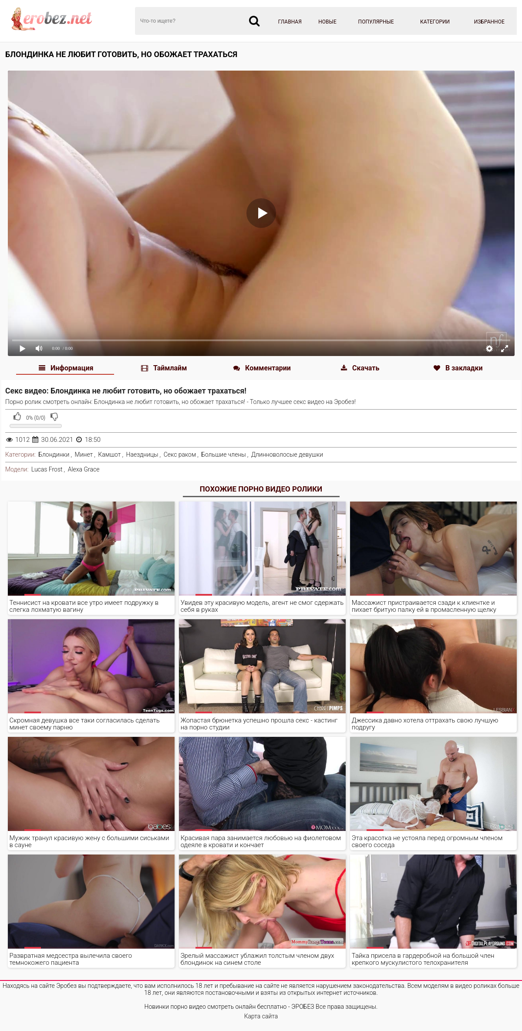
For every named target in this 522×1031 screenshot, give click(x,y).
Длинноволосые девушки (287, 454)
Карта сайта (261, 1016)
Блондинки (53, 454)
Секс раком (180, 454)
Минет (84, 454)
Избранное (489, 22)
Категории (435, 22)
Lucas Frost (47, 469)
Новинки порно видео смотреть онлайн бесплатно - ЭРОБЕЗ (229, 1006)
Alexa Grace (84, 469)
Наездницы (142, 454)
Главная (290, 22)
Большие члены (223, 454)
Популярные (376, 22)
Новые (327, 22)
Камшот (109, 454)
